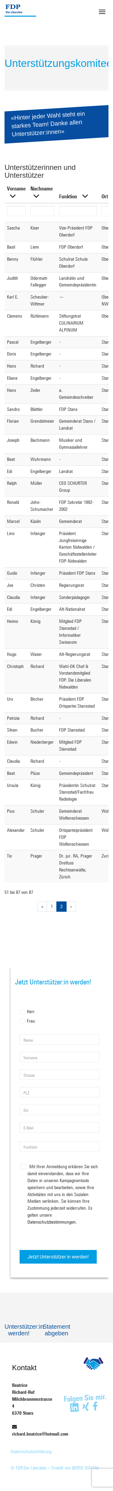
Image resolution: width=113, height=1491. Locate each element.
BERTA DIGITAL (85, 1468)
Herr (27, 1012)
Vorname (16, 188)
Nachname (41, 188)
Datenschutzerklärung (31, 1451)
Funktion (68, 196)
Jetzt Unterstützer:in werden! (58, 1257)
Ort (105, 196)
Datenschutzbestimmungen (51, 1222)
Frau (27, 1022)
